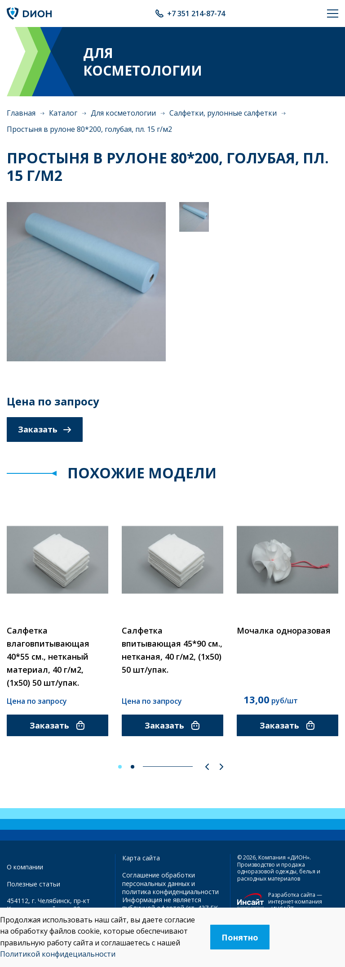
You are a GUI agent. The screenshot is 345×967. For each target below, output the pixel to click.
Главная (21, 113)
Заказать (44, 429)
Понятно (239, 937)
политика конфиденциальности (170, 891)
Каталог (63, 113)
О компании (25, 867)
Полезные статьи (33, 884)
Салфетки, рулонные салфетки (223, 113)
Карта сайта (141, 858)
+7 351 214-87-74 (196, 13)
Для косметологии (123, 113)
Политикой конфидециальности (57, 954)
